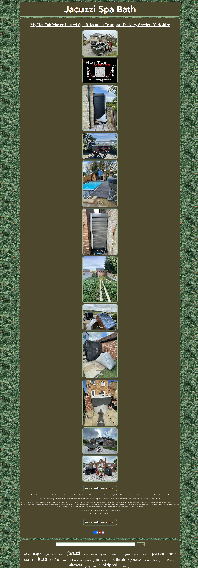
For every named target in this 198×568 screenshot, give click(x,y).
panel (127, 555)
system (103, 554)
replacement (75, 560)
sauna (121, 555)
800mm (94, 554)
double (171, 554)
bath (42, 559)
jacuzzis (145, 554)
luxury (157, 560)
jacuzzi (73, 553)
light (64, 560)
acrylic (46, 555)
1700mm (62, 555)
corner (29, 559)
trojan (37, 554)
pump (87, 566)
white (27, 554)
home (88, 560)
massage (170, 560)
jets (96, 560)
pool (129, 567)
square (136, 554)
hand (94, 566)
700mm (123, 566)
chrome (147, 560)
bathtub (118, 559)
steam (54, 555)
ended (54, 559)
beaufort (113, 555)
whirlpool (108, 564)
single (105, 560)
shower (76, 564)
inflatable (134, 560)
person (158, 553)
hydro (85, 554)
